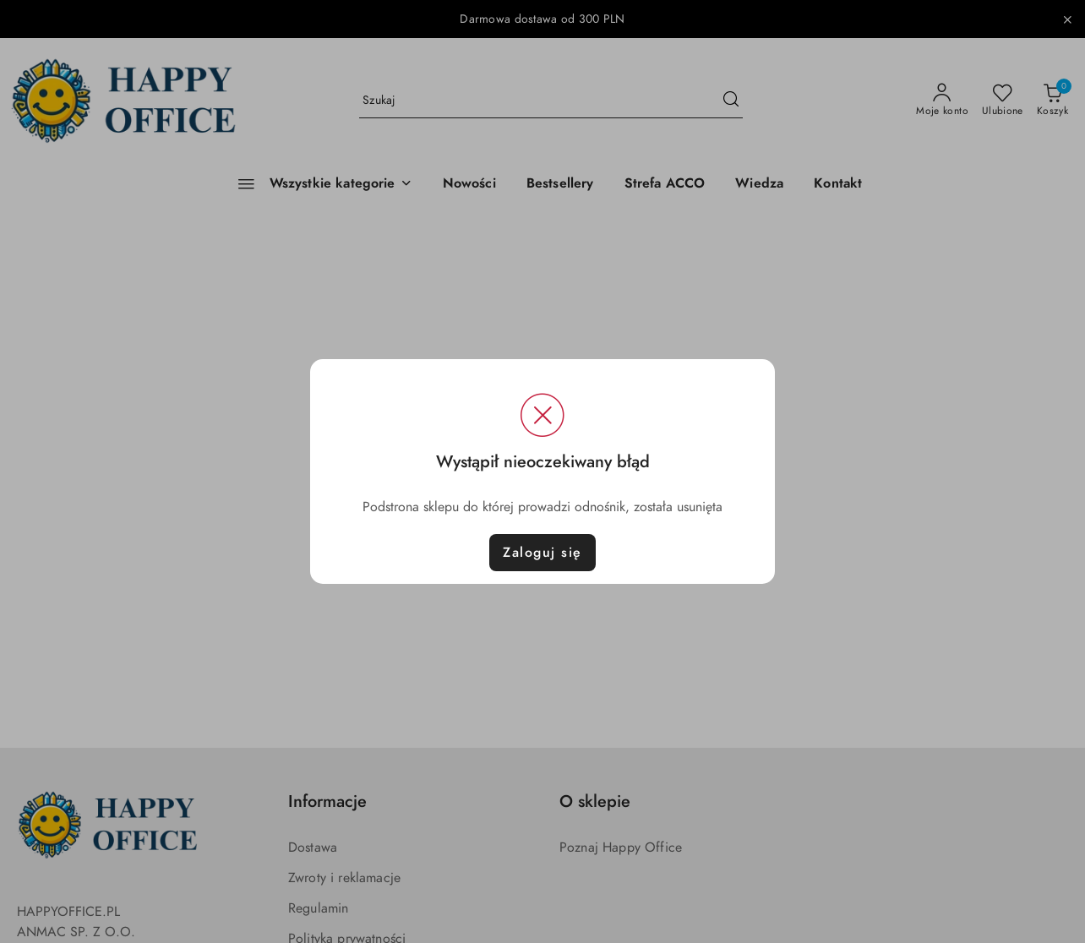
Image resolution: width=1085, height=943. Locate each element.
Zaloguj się (542, 552)
